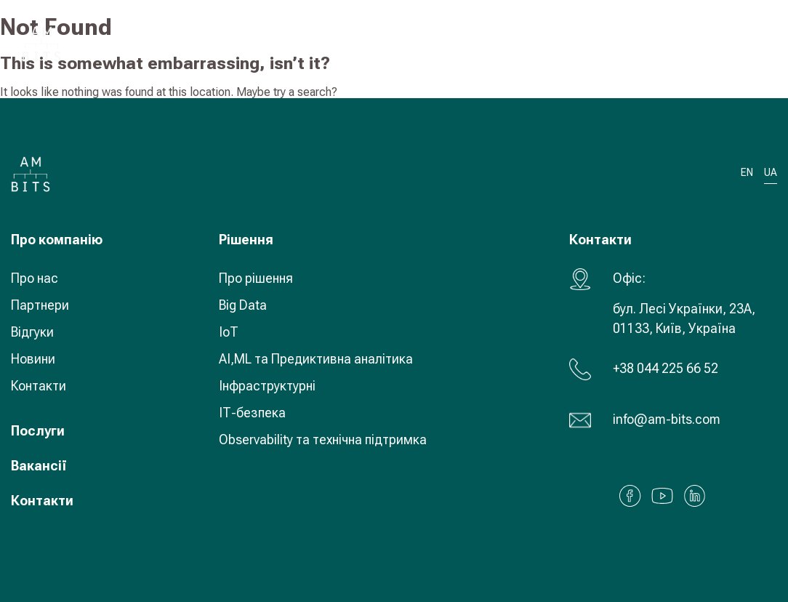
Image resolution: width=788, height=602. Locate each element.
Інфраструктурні (267, 385)
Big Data (243, 305)
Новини (33, 358)
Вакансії (39, 465)
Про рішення (256, 278)
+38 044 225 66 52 (665, 368)
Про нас (34, 278)
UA (672, 43)
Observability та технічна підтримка (323, 439)
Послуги (38, 430)
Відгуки (32, 332)
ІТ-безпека (252, 412)
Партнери (40, 305)
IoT (228, 332)
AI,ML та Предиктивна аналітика (316, 358)
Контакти (38, 385)
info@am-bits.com (666, 419)
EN (747, 172)
